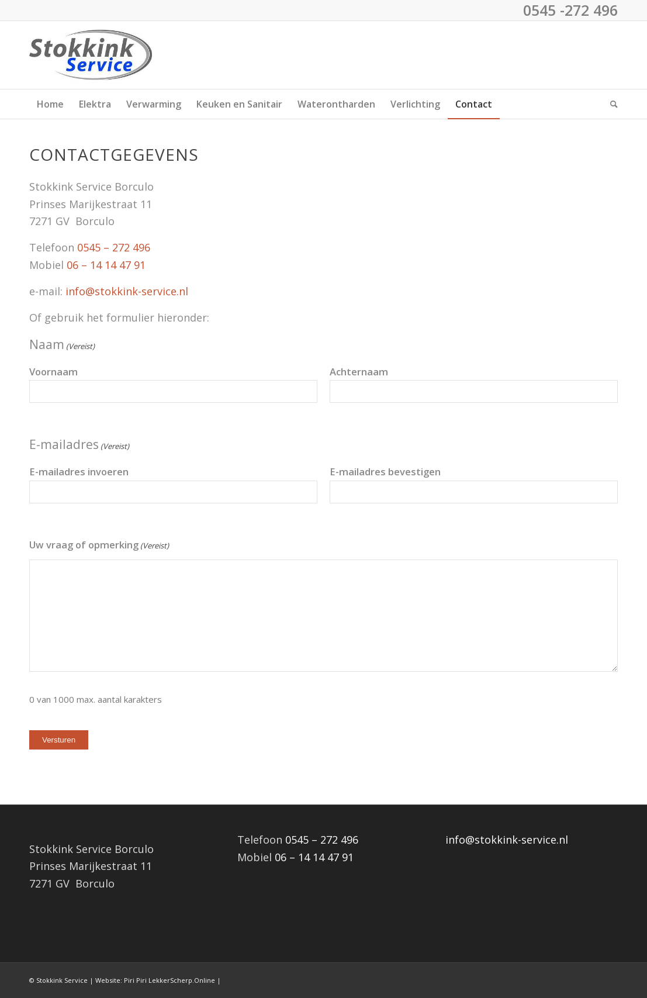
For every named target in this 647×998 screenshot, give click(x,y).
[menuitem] (50, 104)
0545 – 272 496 (113, 247)
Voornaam (53, 371)
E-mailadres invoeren (79, 471)
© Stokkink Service (58, 980)
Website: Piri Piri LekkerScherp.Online (155, 980)
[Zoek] (610, 104)
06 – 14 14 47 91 (106, 265)
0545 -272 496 (570, 10)
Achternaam (359, 371)
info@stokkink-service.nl (126, 291)
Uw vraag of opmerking (99, 546)
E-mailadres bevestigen (385, 471)
